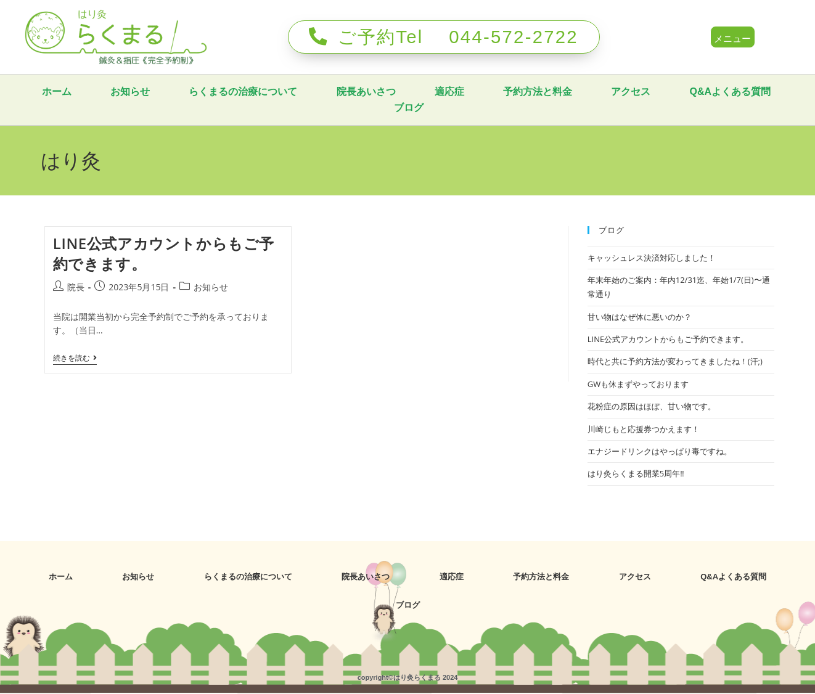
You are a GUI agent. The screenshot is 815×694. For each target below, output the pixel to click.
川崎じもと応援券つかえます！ (644, 429)
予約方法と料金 (598, 91)
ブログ (469, 107)
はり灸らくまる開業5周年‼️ (636, 473)
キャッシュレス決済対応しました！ (652, 257)
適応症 (510, 91)
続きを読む (75, 358)
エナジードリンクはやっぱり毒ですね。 (660, 451)
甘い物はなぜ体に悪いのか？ (640, 316)
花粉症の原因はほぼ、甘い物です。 (652, 406)
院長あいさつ (426, 91)
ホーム (115, 91)
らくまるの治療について (302, 91)
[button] (733, 37)
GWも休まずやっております (638, 384)
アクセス (692, 91)
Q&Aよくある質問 (374, 107)
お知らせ (189, 91)
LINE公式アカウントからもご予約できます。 (668, 339)
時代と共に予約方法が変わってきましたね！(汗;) (675, 361)
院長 (75, 287)
